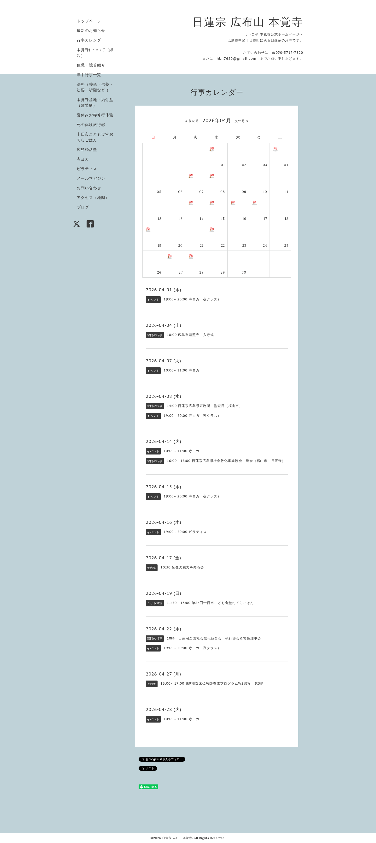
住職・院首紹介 (91, 65)
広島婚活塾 (87, 149)
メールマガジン (91, 178)
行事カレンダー (91, 40)
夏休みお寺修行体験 (95, 115)
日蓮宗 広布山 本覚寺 (247, 22)
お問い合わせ (89, 187)
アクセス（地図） (93, 197)
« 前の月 (192, 121)
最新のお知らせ (91, 30)
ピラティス (87, 168)
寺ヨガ (83, 159)
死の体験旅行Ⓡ (91, 124)
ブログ (83, 207)
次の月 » (241, 121)
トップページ (89, 20)
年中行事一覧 (89, 74)
